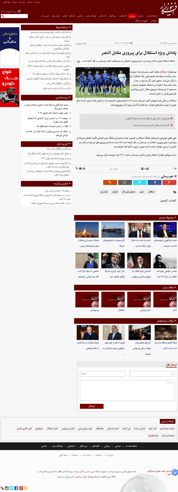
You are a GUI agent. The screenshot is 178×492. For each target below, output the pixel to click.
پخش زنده (55, 16)
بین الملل (113, 16)
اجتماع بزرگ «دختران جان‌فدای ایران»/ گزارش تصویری (47, 78)
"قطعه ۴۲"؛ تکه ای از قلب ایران (57, 191)
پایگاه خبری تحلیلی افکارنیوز (88, 471)
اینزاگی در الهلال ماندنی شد (58, 83)
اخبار (174, 310)
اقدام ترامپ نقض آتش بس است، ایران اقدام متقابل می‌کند (49, 39)
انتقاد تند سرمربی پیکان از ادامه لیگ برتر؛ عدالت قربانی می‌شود (47, 133)
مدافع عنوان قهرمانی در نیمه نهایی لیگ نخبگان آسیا (48, 153)
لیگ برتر (103, 192)
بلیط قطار (100, 429)
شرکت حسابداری (167, 429)
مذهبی (80, 16)
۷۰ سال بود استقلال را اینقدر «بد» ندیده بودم (151, 125)
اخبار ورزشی (145, 310)
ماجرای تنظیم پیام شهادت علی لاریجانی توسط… (142, 348)
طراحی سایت (139, 429)
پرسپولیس (94, 310)
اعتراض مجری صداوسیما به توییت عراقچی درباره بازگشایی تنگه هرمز (49, 47)
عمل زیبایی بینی (85, 429)
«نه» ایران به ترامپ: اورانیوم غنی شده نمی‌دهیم (50, 32)
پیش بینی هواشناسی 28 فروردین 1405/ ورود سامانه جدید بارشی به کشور (47, 197)
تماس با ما (22, 2)
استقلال (163, 72)
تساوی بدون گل (128, 192)
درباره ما (37, 2)
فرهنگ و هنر (91, 16)
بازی (142, 192)
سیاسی (141, 16)
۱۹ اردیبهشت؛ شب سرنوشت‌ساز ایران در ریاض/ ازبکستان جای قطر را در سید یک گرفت (46, 165)
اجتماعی (102, 16)
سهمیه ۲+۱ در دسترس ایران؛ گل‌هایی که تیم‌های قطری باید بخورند (48, 120)
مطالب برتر (168, 287)
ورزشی (132, 16)
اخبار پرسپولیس (68, 429)
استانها (72, 16)
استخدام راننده (168, 436)
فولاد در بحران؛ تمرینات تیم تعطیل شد (52, 126)
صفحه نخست (151, 16)
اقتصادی (123, 16)
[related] (78, 61)
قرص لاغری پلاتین (24, 429)
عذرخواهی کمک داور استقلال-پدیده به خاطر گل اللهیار (148, 118)
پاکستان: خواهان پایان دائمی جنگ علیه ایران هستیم (48, 61)
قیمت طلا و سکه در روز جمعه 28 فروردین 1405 (50, 203)
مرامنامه (30, 2)
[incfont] (147, 168)
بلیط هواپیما (153, 436)
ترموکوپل (39, 429)
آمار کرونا (152, 429)
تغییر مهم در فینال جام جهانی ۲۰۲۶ (53, 113)
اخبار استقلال (52, 429)
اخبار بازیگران (113, 429)
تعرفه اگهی (7, 2)
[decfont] (142, 168)
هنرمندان (45, 16)
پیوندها (14, 2)
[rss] (26, 488)
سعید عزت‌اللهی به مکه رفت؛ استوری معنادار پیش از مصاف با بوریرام (46, 107)
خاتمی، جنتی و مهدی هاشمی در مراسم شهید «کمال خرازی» (48, 67)
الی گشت (126, 429)
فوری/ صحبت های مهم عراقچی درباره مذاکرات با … (114, 348)
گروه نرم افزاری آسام (79, 477)
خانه (85, 43)
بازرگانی (154, 21)
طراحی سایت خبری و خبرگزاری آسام (159, 473)
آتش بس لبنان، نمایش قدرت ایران (56, 88)
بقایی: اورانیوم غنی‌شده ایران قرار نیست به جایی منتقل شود (47, 55)
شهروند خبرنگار (141, 21)
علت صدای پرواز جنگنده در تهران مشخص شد (50, 74)
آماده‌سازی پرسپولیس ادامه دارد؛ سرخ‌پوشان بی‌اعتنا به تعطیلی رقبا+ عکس (48, 173)
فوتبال (114, 192)
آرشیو (65, 16)
